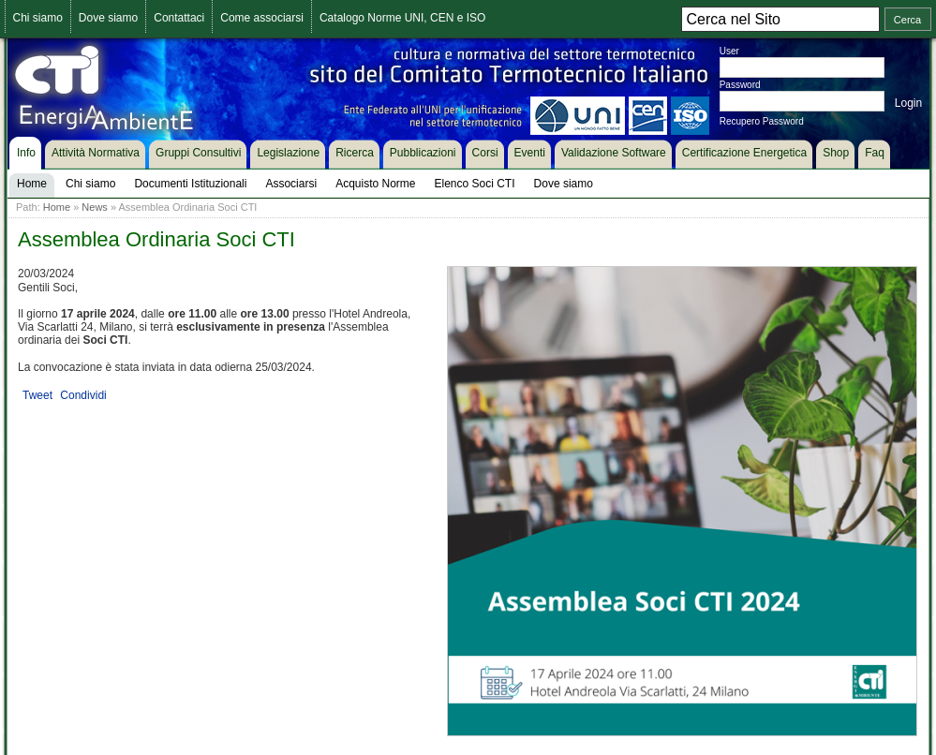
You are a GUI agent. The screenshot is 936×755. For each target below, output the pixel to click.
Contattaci (179, 17)
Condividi (83, 395)
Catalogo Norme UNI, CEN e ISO (402, 17)
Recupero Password (762, 121)
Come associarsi (262, 17)
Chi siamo (38, 17)
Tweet (37, 395)
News (95, 207)
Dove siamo (108, 17)
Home (56, 207)
